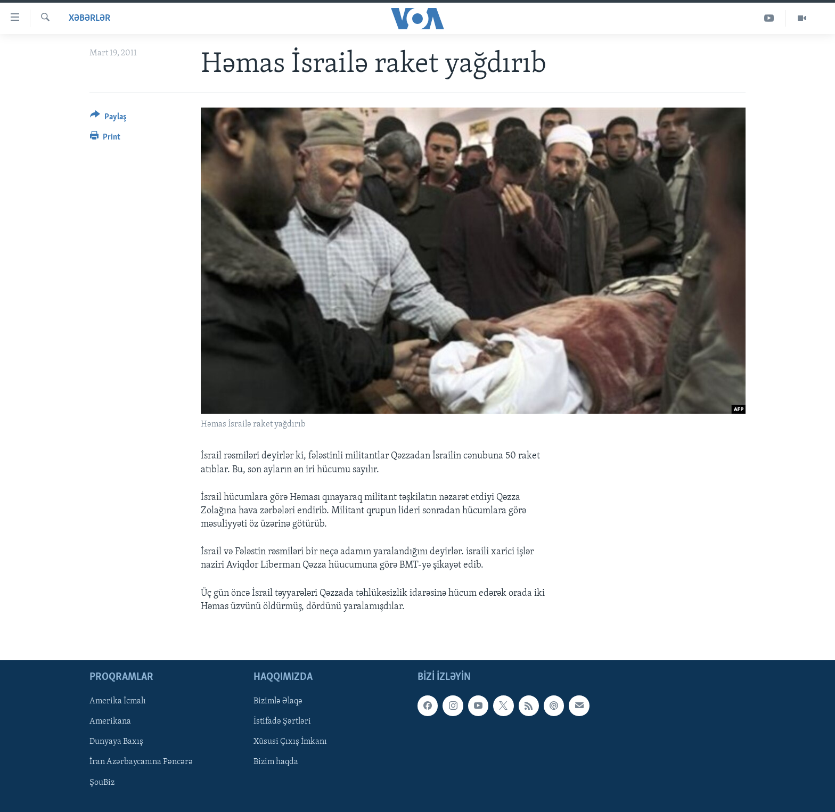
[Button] (108, 118)
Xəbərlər (89, 18)
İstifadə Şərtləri (282, 721)
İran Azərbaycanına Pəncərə (141, 762)
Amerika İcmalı (117, 701)
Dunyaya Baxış (116, 741)
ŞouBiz (101, 782)
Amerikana (110, 721)
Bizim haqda (275, 762)
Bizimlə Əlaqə (277, 701)
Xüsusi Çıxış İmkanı (290, 741)
